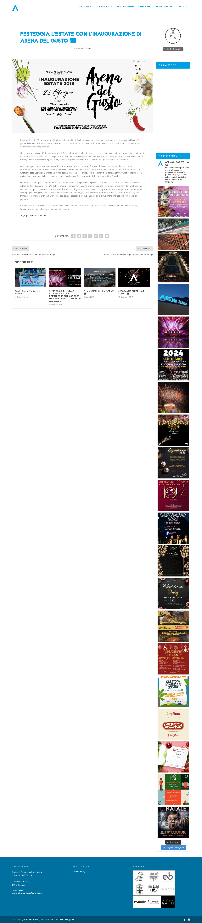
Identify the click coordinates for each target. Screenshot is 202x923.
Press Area (144, 8)
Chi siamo (85, 8)
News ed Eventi (125, 8)
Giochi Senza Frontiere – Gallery (27, 292)
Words (36, 920)
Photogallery (163, 8)
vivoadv (27, 920)
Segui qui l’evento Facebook (32, 215)
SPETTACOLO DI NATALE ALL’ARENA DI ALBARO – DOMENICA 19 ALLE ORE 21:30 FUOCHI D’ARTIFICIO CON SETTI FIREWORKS (65, 296)
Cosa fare (103, 8)
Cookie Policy (78, 871)
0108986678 (17, 890)
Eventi (88, 48)
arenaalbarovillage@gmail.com (27, 893)
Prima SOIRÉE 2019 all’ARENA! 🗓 (99, 292)
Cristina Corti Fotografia (62, 920)
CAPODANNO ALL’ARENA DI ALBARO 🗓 (131, 292)
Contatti (182, 8)
